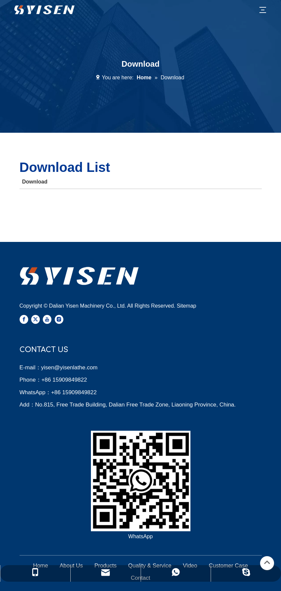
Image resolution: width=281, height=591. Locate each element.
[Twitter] (35, 319)
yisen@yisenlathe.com (69, 367)
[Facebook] (24, 319)
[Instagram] (59, 319)
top (267, 562)
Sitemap (186, 306)
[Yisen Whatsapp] (140, 481)
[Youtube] (47, 319)
